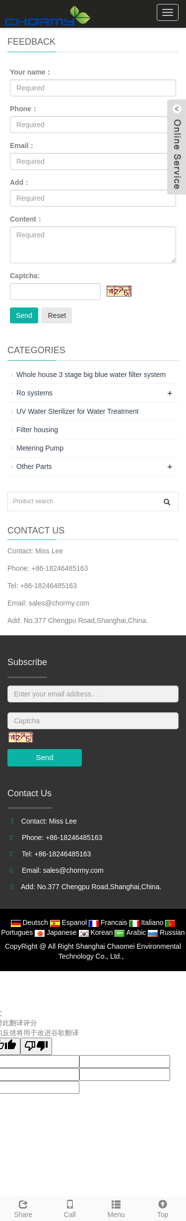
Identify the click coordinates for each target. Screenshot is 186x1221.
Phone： (24, 109)
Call (70, 1208)
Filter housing (37, 430)
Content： (26, 219)
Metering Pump (39, 448)
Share (23, 1208)
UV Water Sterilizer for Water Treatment (77, 411)
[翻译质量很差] (36, 1046)
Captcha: (25, 276)
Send (24, 315)
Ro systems (34, 393)
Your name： (31, 72)
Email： (22, 146)
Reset (57, 315)
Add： (20, 182)
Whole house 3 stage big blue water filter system (91, 375)
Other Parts (34, 466)
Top (162, 1208)
